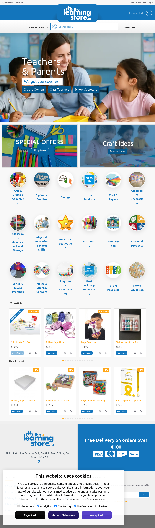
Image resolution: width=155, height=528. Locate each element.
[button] (30, 353)
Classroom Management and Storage (17, 242)
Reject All (30, 515)
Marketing (62, 506)
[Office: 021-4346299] (13, 2)
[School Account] (138, 2)
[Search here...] (54, 26)
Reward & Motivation (65, 243)
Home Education (137, 287)
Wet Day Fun (113, 243)
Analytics (44, 506)
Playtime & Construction (65, 287)
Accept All (97, 515)
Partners (102, 506)
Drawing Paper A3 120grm (23, 400)
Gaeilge (65, 197)
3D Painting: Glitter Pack (128, 342)
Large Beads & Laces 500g (93, 400)
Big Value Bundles (42, 197)
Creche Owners (34, 89)
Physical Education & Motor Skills (41, 243)
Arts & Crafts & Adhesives (18, 197)
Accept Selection (63, 515)
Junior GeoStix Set (20, 342)
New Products (89, 197)
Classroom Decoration (137, 197)
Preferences (83, 506)
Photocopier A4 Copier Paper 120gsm (130, 400)
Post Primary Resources (89, 287)
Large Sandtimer (89, 342)
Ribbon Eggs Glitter (55, 342)
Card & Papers (113, 197)
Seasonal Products (137, 243)
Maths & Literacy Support (41, 287)
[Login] (150, 2)
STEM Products (113, 287)
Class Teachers (59, 89)
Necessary (25, 506)
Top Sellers (15, 302)
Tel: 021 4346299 (38, 456)
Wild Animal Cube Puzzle (58, 400)
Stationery (89, 243)
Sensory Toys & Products (18, 287)
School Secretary (85, 89)
